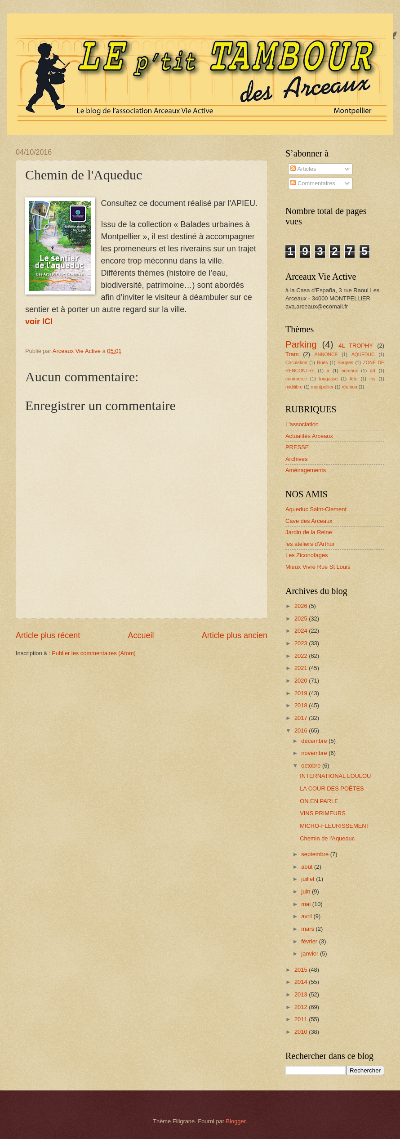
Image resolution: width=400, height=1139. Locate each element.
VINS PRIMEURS (323, 813)
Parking (301, 344)
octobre (311, 765)
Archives (296, 459)
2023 (301, 643)
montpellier (322, 386)
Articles (303, 168)
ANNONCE (326, 354)
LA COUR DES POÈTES (332, 788)
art (372, 370)
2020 (301, 680)
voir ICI (39, 321)
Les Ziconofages (306, 555)
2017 (301, 718)
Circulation (296, 362)
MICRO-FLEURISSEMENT (334, 825)
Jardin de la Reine (308, 532)
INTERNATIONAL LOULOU (335, 776)
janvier (310, 953)
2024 (301, 630)
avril (307, 916)
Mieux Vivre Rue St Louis (317, 566)
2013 (301, 994)
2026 (301, 606)
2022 (301, 655)
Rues (322, 362)
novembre (315, 753)
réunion (349, 386)
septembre (315, 854)
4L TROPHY (355, 345)
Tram (292, 354)
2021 (301, 668)
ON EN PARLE (319, 801)
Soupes (345, 362)
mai (306, 904)
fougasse (328, 378)
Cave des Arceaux (309, 521)
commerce (296, 378)
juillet (308, 878)
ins (372, 378)
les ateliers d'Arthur (310, 543)
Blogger (236, 1121)
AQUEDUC (363, 354)
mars (308, 928)
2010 (301, 1031)
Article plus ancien (234, 635)
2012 (301, 1007)
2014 (301, 981)
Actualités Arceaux (309, 436)
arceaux (350, 370)
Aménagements (305, 470)
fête (353, 378)
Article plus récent (48, 635)
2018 (301, 705)
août (307, 866)
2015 (301, 969)
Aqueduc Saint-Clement (316, 509)
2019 (301, 693)
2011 (301, 1019)
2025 (301, 618)
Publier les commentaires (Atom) (94, 653)
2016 (301, 730)
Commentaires (312, 183)
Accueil (141, 635)
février (310, 941)
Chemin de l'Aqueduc (327, 838)
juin (306, 891)
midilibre (293, 386)
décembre (315, 740)
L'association (302, 424)
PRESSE (297, 447)
